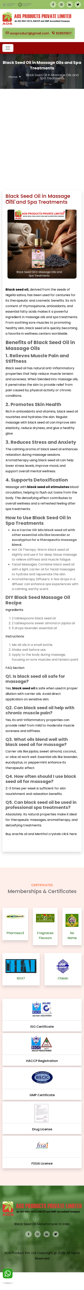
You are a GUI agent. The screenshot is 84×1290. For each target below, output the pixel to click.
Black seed (14, 368)
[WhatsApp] (8, 1276)
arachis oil (20, 834)
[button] (7, 48)
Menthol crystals (48, 834)
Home (13, 77)
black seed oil (38, 422)
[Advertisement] (41, 131)
